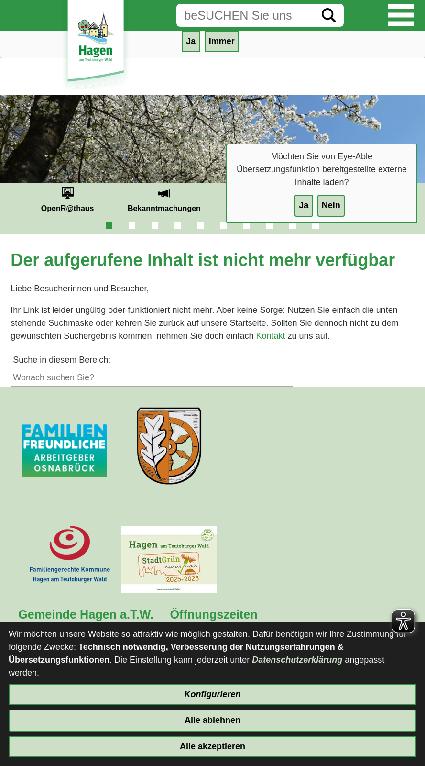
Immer (222, 41)
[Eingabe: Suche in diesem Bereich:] (245, 15)
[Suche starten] (329, 15)
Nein (331, 205)
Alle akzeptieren (212, 746)
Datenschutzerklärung (297, 660)
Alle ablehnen (212, 720)
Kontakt (270, 336)
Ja (303, 205)
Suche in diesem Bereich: (61, 360)
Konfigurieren (212, 694)
